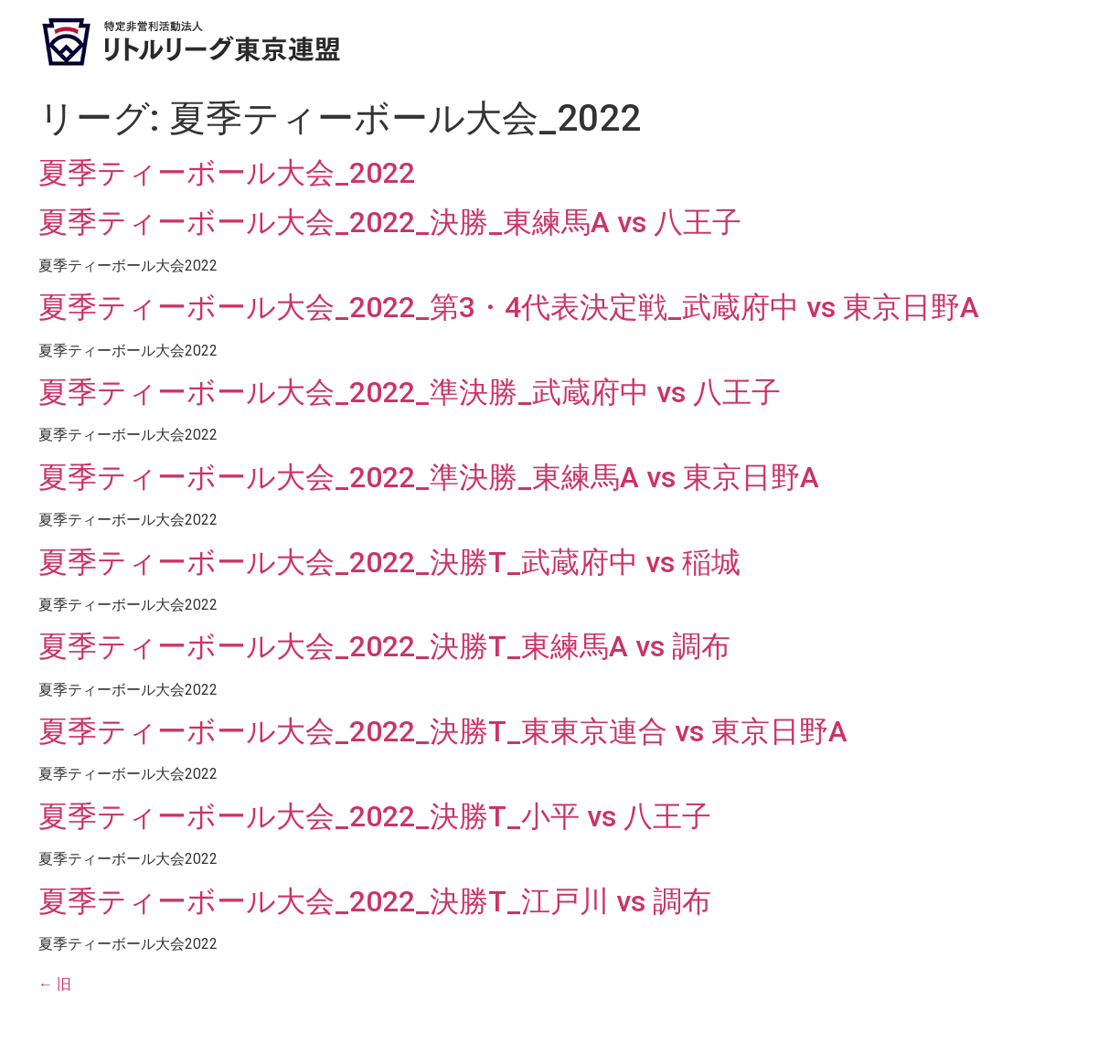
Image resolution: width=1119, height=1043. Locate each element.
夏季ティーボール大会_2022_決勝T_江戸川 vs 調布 (374, 901)
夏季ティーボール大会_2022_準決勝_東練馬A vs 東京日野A (428, 477)
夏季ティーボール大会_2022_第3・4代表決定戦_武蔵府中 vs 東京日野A (508, 307)
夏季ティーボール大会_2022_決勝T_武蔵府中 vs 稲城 (389, 562)
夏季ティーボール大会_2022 (226, 172)
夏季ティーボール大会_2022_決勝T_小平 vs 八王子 (374, 816)
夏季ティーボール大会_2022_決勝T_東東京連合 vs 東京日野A (442, 731)
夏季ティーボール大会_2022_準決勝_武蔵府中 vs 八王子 (409, 392)
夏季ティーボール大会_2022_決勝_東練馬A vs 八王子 (389, 222)
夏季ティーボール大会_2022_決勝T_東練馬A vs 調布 (384, 646)
